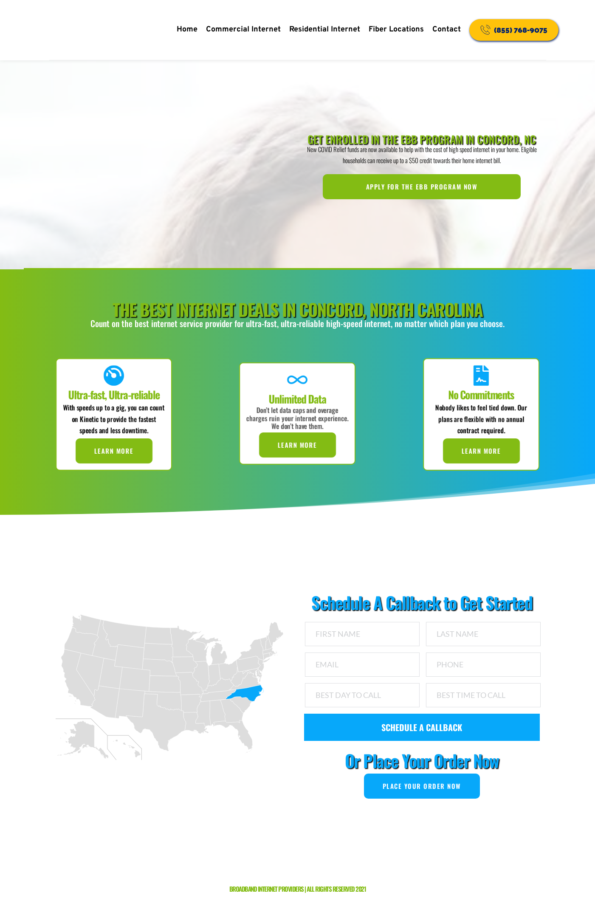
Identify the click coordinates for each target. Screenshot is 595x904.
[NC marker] (252, 697)
